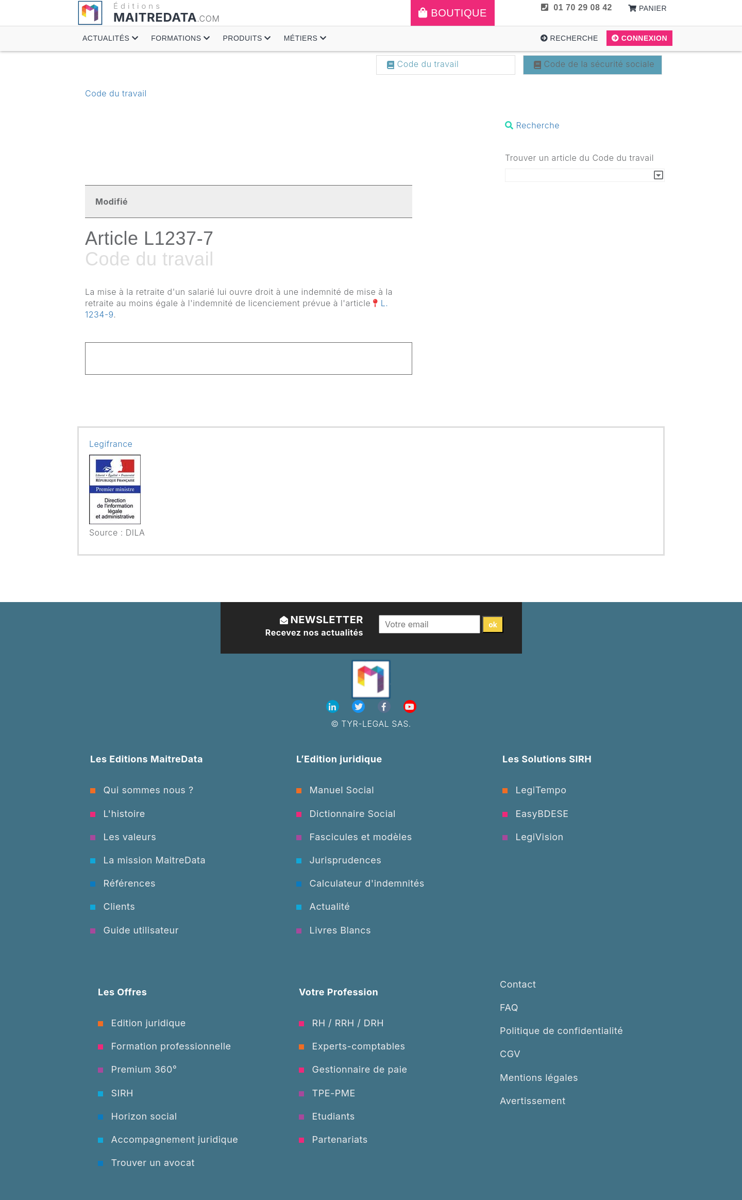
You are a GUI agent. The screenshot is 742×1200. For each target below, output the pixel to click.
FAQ (509, 1007)
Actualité (323, 906)
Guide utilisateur (134, 930)
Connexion (639, 38)
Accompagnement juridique (168, 1139)
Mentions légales (539, 1077)
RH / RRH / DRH (341, 1023)
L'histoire (117, 813)
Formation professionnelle (164, 1046)
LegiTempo (534, 790)
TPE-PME (327, 1093)
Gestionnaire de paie (353, 1069)
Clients (112, 906)
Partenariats (333, 1139)
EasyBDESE (535, 813)
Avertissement (533, 1100)
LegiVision (533, 836)
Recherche (569, 38)
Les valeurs (123, 836)
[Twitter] (359, 707)
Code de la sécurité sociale (594, 64)
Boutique (452, 13)
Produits (247, 38)
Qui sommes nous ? (142, 790)
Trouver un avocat (146, 1162)
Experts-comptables (352, 1046)
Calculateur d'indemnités (360, 883)
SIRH (115, 1093)
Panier (647, 8)
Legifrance (110, 444)
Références (123, 883)
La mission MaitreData (148, 860)
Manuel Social (335, 790)
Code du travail (423, 64)
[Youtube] (409, 707)
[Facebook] (385, 707)
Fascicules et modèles (354, 836)
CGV (510, 1053)
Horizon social (137, 1116)
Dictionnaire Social (346, 813)
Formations (180, 38)
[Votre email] (429, 624)
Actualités (110, 38)
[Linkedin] (334, 707)
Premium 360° (137, 1069)
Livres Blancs (333, 930)
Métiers (305, 38)
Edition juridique (142, 1023)
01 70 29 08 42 (576, 7)
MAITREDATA (155, 17)
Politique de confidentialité (561, 1030)
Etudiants (327, 1116)
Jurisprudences (338, 860)
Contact (518, 984)
